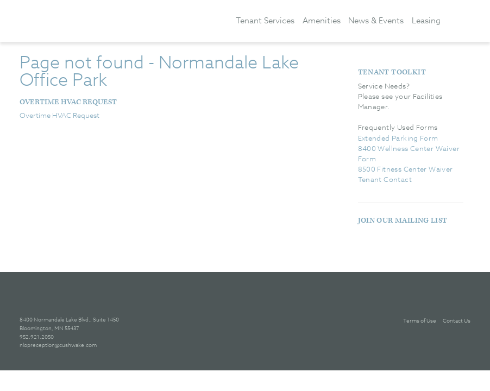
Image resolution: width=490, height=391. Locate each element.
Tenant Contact (385, 179)
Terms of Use (419, 320)
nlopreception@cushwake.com (58, 345)
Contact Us (456, 320)
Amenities (322, 20)
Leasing (426, 20)
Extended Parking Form (398, 138)
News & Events (376, 20)
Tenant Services (265, 20)
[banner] (115, 20)
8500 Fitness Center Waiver (405, 169)
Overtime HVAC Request (68, 102)
